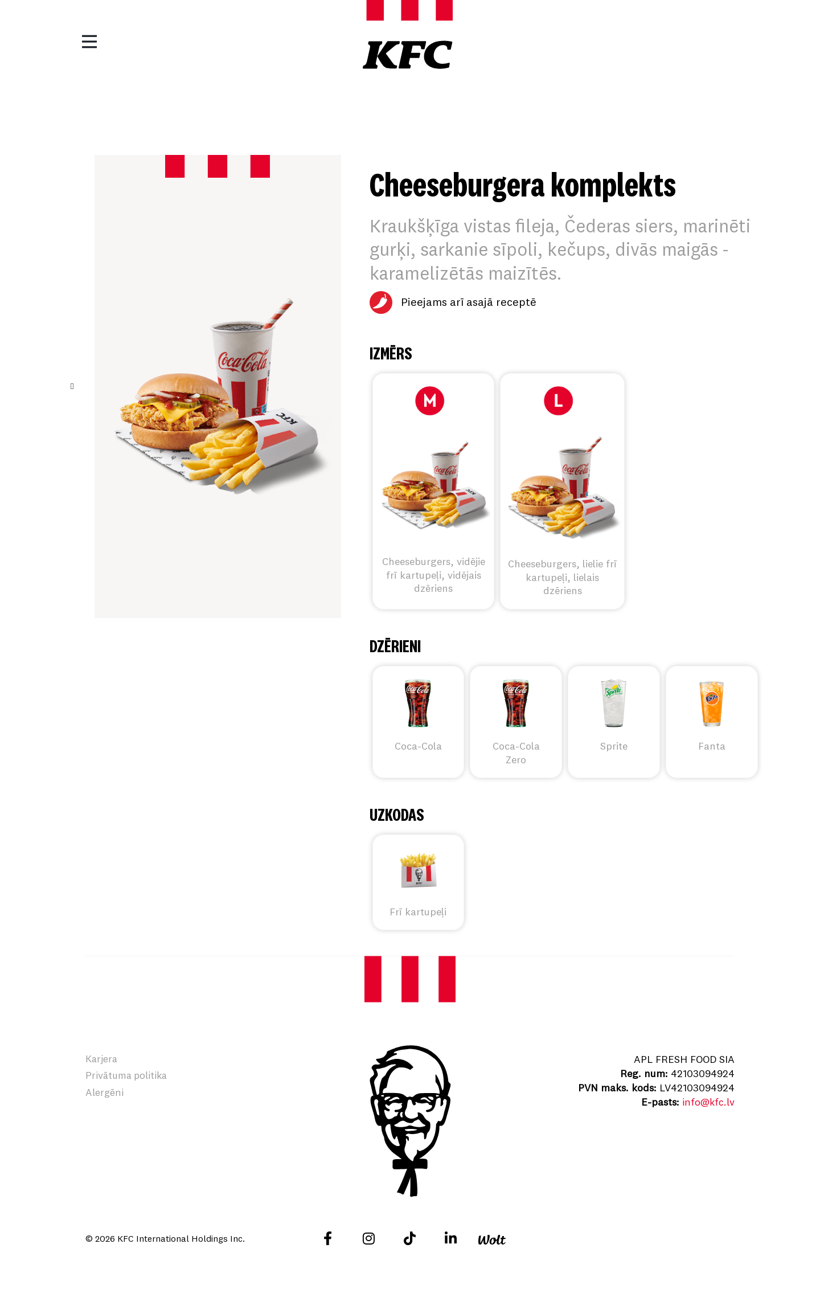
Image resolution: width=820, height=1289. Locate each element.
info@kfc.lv (708, 1101)
